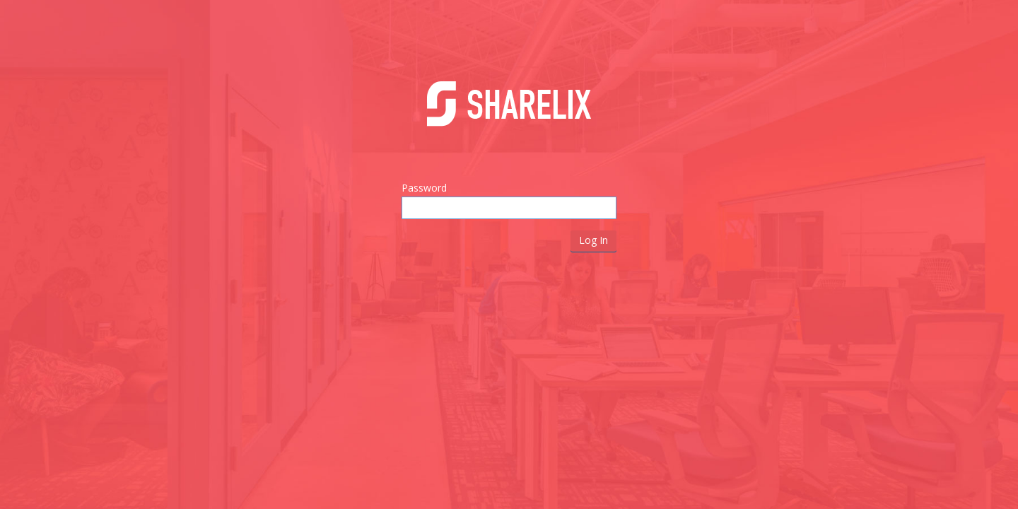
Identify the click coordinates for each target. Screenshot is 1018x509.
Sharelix (509, 114)
